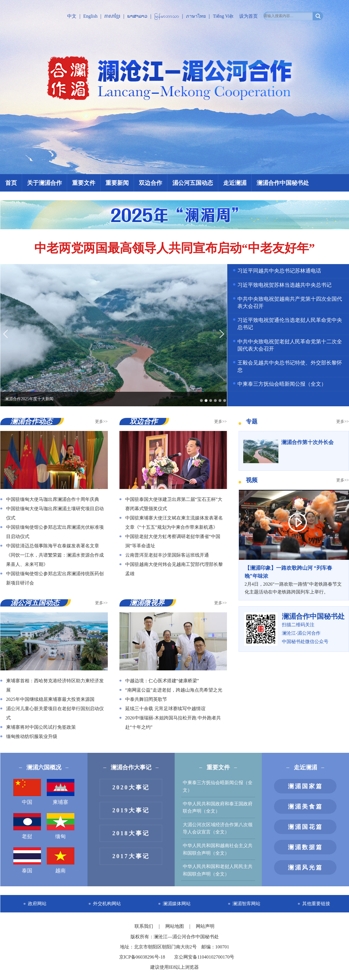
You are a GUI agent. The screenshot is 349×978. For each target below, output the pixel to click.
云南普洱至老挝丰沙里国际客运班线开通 (167, 555)
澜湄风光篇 (305, 867)
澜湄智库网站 (246, 903)
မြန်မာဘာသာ (166, 16)
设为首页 (248, 16)
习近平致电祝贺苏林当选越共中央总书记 (284, 285)
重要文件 (83, 183)
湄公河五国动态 (192, 183)
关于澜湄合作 (44, 183)
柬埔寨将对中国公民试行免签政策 (41, 727)
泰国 (27, 860)
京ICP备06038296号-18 (142, 956)
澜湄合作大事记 (131, 767)
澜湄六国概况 (43, 767)
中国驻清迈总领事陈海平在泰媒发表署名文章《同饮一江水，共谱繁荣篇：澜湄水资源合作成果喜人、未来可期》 (55, 555)
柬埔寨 (60, 792)
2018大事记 (131, 833)
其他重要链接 (316, 903)
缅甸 (60, 826)
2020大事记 (131, 787)
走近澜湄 (234, 183)
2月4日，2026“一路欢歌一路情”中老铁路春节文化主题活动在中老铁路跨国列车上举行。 (294, 579)
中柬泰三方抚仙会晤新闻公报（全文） (281, 384)
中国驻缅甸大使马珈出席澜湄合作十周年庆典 (52, 499)
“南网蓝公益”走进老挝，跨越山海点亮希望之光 (173, 690)
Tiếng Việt (223, 16)
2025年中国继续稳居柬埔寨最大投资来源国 (50, 699)
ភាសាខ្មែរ (112, 16)
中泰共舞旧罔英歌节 (146, 699)
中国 (27, 792)
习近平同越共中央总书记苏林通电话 (279, 271)
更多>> (101, 421)
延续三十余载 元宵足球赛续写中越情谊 (165, 708)
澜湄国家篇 (305, 786)
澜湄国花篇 (305, 827)
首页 (11, 183)
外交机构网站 (107, 903)
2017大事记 (131, 856)
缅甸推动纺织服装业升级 (31, 736)
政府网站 (37, 903)
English (90, 16)
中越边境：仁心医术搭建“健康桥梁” (162, 680)
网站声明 (205, 926)
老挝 (27, 826)
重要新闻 (117, 183)
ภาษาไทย (196, 16)
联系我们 (144, 926)
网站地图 (175, 926)
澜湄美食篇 (305, 806)
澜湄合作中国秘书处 (283, 183)
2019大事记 (131, 810)
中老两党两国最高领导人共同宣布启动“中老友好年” (174, 248)
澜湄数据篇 (305, 847)
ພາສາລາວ (137, 16)
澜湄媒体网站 (177, 903)
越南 (60, 860)
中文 (71, 16)
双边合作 (150, 183)
